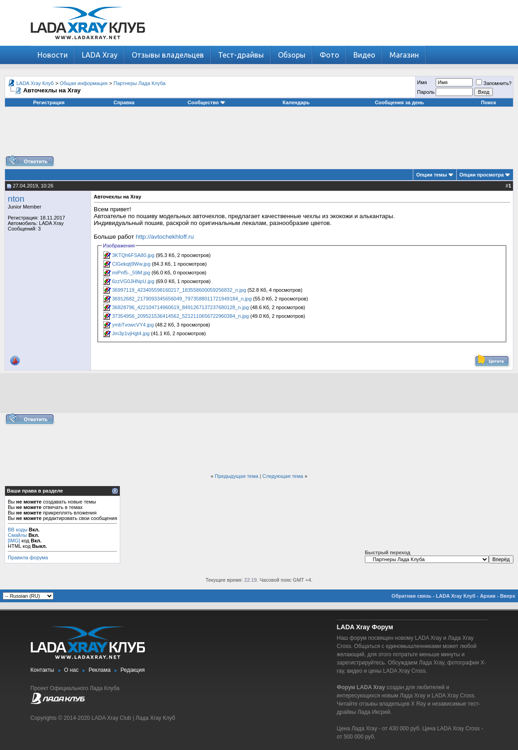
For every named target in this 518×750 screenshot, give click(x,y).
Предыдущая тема (236, 476)
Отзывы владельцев (168, 55)
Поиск (488, 102)
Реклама (100, 670)
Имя (422, 82)
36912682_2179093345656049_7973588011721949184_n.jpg (181, 298)
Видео (364, 55)
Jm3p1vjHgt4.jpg (131, 333)
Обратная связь (411, 596)
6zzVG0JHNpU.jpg (133, 281)
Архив (488, 596)
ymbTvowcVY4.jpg (133, 324)
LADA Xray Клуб (35, 83)
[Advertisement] (259, 134)
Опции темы (431, 174)
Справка (123, 102)
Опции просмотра (481, 174)
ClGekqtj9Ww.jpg (131, 264)
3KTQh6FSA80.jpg (133, 255)
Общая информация (84, 83)
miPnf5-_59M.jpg (131, 272)
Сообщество (206, 102)
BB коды (17, 529)
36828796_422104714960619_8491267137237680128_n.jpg (180, 307)
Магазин (404, 55)
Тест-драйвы (241, 55)
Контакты (42, 670)
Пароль (425, 92)
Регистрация (48, 102)
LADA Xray (99, 55)
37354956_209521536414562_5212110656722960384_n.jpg (180, 316)
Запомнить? (494, 83)
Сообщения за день (399, 102)
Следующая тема (282, 476)
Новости (52, 55)
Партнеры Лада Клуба (139, 83)
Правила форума (28, 557)
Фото (329, 55)
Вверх (507, 596)
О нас (71, 670)
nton (16, 199)
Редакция (133, 670)
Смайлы (17, 535)
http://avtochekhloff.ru (165, 236)
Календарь (296, 102)
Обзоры (291, 55)
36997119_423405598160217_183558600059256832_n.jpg (179, 290)
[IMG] (14, 540)
